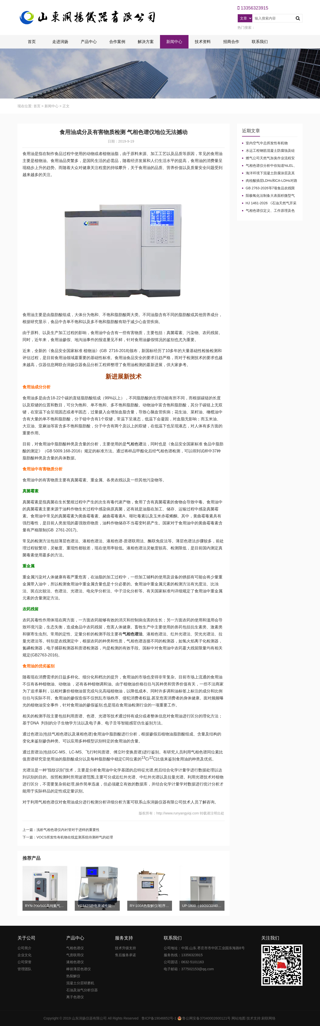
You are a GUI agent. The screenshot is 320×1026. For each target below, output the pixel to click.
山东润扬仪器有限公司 (89, 1018)
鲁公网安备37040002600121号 (206, 1018)
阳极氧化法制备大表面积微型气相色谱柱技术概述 (268, 196)
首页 (32, 42)
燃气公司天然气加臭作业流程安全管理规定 (268, 158)
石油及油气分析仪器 (82, 990)
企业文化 (25, 955)
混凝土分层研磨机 (80, 983)
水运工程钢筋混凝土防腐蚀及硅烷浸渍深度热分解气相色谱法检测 (268, 151)
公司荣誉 (25, 962)
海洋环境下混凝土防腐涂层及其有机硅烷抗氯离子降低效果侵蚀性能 (268, 173)
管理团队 (25, 969)
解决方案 (146, 42)
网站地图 (239, 1018)
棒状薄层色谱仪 (78, 969)
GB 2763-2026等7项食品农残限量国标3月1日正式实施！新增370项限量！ (269, 188)
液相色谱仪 (75, 962)
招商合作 (231, 42)
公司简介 (25, 948)
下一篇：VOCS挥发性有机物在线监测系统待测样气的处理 (67, 837)
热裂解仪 (73, 976)
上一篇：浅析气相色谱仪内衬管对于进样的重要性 (61, 830)
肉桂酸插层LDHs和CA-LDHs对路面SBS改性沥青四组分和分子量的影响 (269, 181)
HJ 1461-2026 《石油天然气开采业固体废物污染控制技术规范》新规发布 (269, 203)
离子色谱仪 (75, 997)
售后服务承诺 (125, 955)
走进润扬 (60, 42)
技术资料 (203, 42)
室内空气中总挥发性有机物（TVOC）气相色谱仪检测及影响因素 (269, 143)
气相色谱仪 (75, 948)
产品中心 (89, 42)
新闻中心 (174, 42)
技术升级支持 (125, 948)
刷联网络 (269, 1018)
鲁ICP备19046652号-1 (159, 1018)
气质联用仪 (75, 955)
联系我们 (260, 42)
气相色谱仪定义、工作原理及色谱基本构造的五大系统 (268, 211)
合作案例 (117, 42)
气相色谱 (134, 444)
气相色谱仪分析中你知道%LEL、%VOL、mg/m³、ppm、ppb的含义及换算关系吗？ (269, 166)
